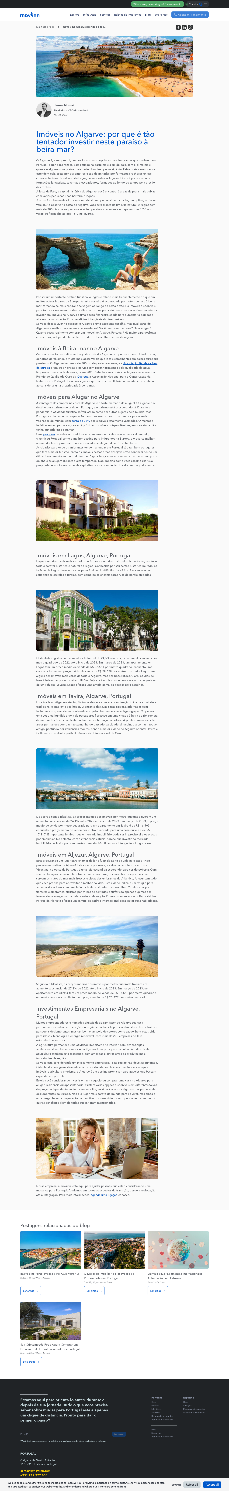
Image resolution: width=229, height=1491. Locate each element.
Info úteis (155, 1409)
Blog (148, 14)
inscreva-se (119, 1434)
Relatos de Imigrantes (127, 14)
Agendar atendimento (162, 1419)
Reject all (192, 1484)
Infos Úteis (89, 14)
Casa (153, 1402)
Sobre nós (156, 1433)
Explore (74, 14)
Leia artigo (31, 1361)
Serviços (105, 14)
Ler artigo (30, 1290)
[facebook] (178, 27)
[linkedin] (184, 27)
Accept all (212, 1484)
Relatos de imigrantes (162, 1416)
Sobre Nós (161, 14)
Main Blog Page (45, 26)
